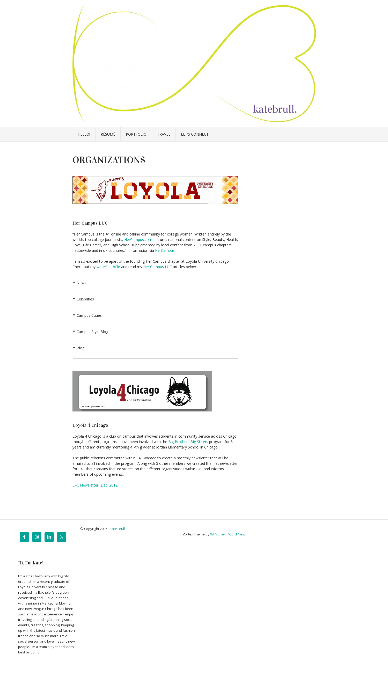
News (81, 282)
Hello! (84, 134)
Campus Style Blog (92, 331)
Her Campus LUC (157, 266)
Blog (80, 347)
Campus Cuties (89, 315)
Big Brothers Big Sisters (188, 441)
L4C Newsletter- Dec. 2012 (95, 485)
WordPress (237, 534)
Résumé (108, 134)
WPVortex (218, 534)
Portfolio (136, 134)
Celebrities (85, 299)
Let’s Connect (195, 134)
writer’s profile (109, 266)
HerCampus (165, 250)
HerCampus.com (138, 239)
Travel (163, 134)
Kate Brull (117, 528)
